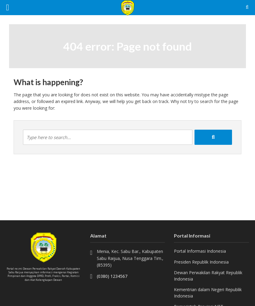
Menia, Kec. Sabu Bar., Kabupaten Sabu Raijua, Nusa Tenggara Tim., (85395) (130, 258)
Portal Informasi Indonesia (200, 251)
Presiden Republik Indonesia (201, 262)
